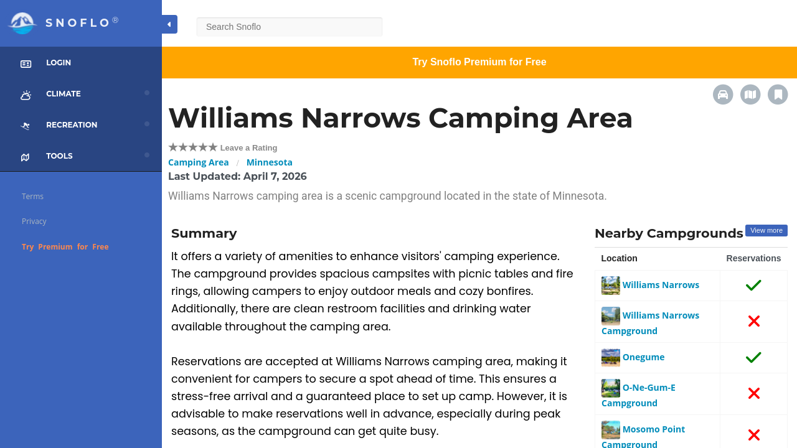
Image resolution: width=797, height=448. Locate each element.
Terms (33, 196)
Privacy (34, 221)
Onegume (632, 357)
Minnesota (270, 162)
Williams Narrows (650, 285)
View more (766, 230)
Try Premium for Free (65, 246)
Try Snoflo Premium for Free (479, 62)
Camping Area (198, 162)
